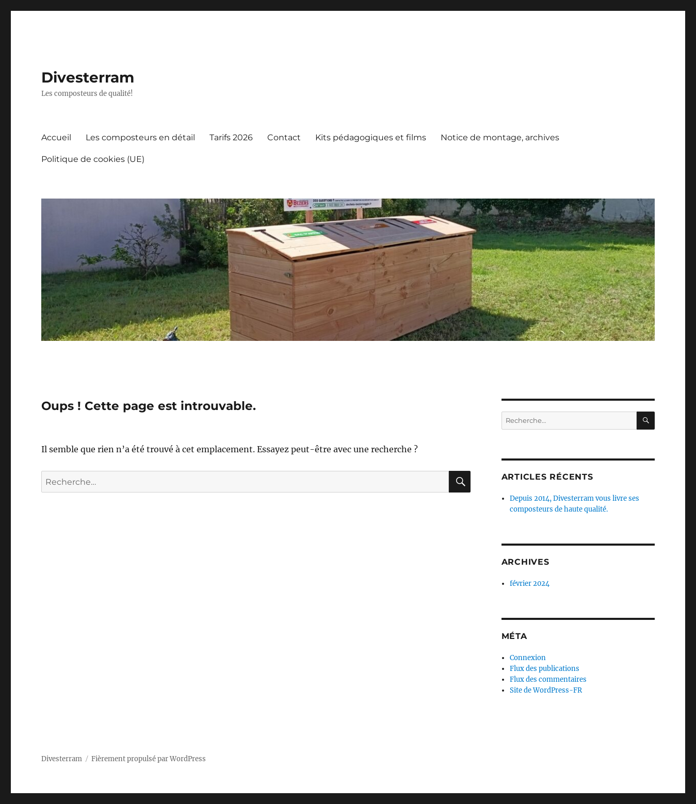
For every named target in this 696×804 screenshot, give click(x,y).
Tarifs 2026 (231, 137)
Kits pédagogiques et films (370, 137)
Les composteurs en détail (140, 137)
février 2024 (529, 583)
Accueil (56, 137)
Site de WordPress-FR (546, 690)
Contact (284, 137)
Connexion (528, 657)
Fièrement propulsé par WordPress (148, 758)
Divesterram (87, 77)
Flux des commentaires (548, 679)
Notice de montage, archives (500, 137)
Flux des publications (544, 668)
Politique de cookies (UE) (92, 159)
